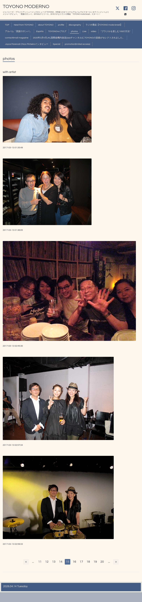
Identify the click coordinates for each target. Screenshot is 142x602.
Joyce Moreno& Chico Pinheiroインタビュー (26, 44)
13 (53, 561)
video (93, 31)
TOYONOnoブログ (57, 31)
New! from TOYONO (23, 25)
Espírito (40, 31)
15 (67, 561)
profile (61, 25)
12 (46, 561)
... (33, 561)
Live (84, 31)
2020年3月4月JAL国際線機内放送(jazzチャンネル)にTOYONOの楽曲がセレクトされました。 (79, 38)
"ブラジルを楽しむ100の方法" (115, 31)
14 (60, 561)
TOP (7, 25)
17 (81, 561)
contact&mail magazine (16, 38)
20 (102, 561)
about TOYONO (45, 25)
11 (39, 561)
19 (95, 561)
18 (88, 561)
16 (74, 561)
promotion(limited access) (77, 44)
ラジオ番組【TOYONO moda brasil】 (104, 25)
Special (56, 44)
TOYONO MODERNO (26, 6)
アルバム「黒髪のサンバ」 (18, 31)
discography (75, 25)
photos (74, 31)
